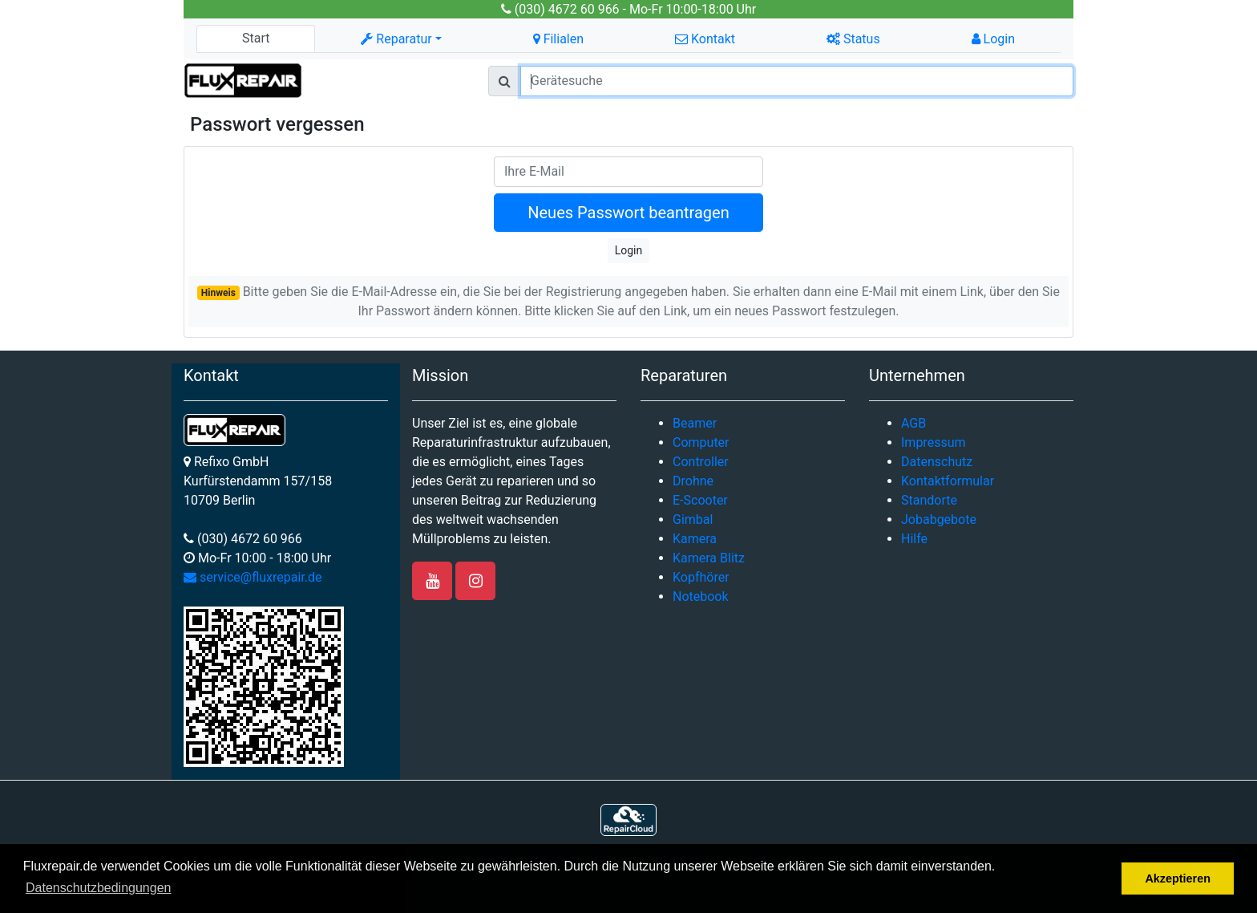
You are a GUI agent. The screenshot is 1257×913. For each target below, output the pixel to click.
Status (853, 39)
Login (993, 39)
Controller (701, 461)
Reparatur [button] (396, 39)
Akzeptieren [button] (1178, 878)
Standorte (929, 500)
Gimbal (693, 519)
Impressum (933, 442)
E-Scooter (700, 500)
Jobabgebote (938, 519)
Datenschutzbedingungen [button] (98, 888)
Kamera (695, 538)
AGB (913, 423)
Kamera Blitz (709, 558)
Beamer (695, 423)
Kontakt (705, 39)
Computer (701, 442)
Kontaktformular (947, 481)
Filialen (558, 39)
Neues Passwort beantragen (628, 212)
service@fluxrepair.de (253, 577)
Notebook (701, 596)
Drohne (693, 481)
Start (255, 38)
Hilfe (914, 538)
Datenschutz (936, 461)
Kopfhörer (701, 577)
